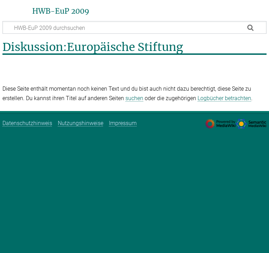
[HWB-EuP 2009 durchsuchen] (134, 27)
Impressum (123, 123)
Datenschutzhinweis (27, 123)
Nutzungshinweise (80, 123)
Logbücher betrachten (224, 98)
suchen (134, 98)
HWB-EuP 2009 (60, 11)
